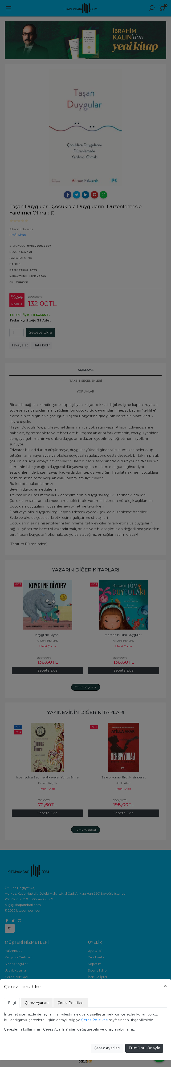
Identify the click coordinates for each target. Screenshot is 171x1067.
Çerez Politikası (94, 1020)
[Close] (165, 985)
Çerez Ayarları (107, 1048)
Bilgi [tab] (12, 1003)
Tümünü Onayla (144, 1048)
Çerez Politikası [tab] (70, 1003)
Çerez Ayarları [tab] (37, 1003)
